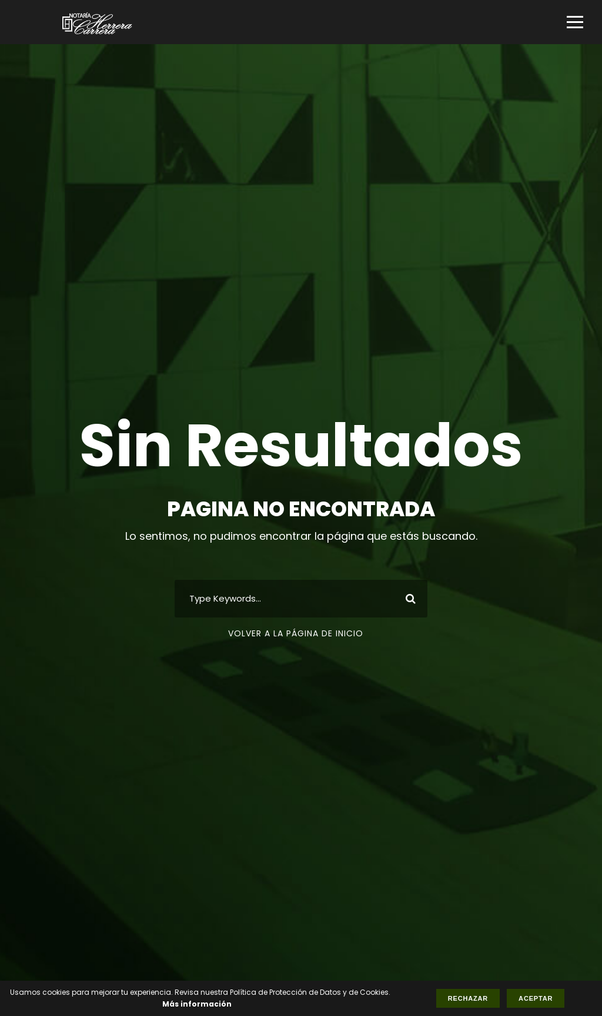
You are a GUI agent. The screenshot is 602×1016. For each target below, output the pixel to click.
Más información (197, 1004)
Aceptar (536, 998)
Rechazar (468, 998)
